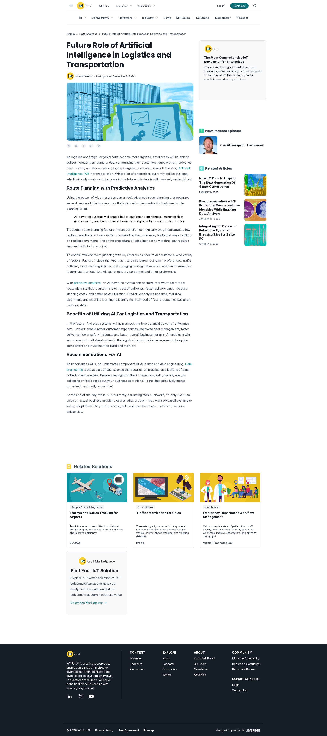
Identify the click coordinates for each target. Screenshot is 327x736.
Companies (169, 669)
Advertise (104, 5)
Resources (137, 669)
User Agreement (128, 730)
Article (71, 34)
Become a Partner (243, 669)
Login (235, 684)
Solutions (202, 18)
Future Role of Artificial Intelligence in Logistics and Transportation (144, 34)
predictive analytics (87, 283)
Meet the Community (245, 658)
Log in (220, 5)
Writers (167, 675)
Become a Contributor (246, 664)
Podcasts (136, 664)
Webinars (136, 658)
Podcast (242, 18)
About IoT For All (204, 658)
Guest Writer (84, 76)
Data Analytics (88, 34)
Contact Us (239, 690)
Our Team (200, 664)
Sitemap (148, 730)
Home (166, 658)
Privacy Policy (104, 730)
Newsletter (223, 18)
